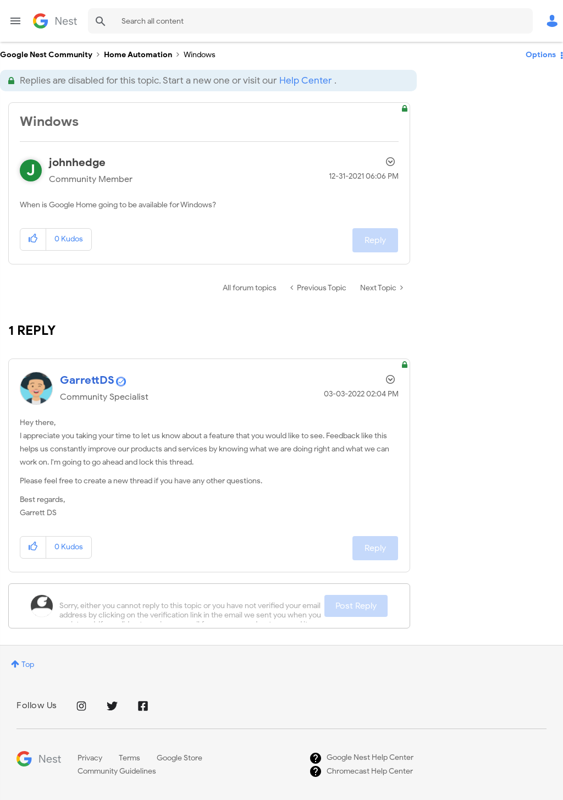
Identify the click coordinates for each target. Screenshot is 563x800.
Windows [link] (200, 54)
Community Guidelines (117, 771)
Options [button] (541, 54)
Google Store (179, 758)
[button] (33, 239)
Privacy (90, 758)
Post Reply (356, 605)
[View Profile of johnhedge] (77, 162)
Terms (129, 758)
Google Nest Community (55, 21)
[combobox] (310, 21)
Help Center (305, 80)
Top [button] (27, 664)
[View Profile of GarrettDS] (87, 380)
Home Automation (138, 54)
